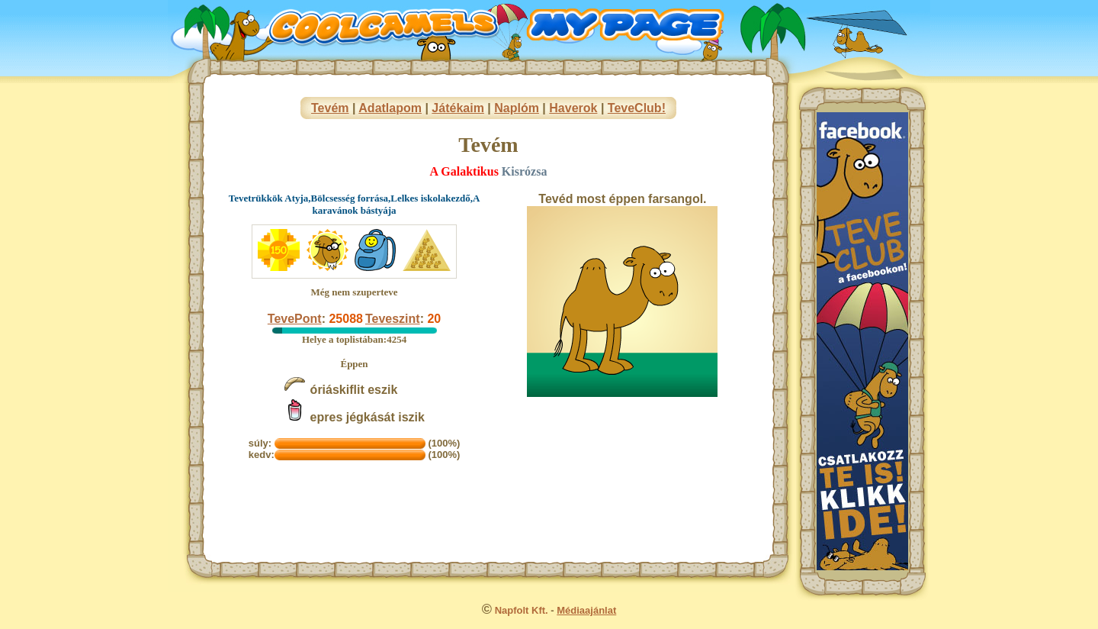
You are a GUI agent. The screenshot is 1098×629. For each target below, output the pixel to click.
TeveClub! (637, 108)
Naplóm (516, 108)
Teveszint (392, 318)
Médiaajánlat (586, 610)
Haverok (573, 108)
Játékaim (458, 108)
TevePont (295, 318)
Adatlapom (390, 108)
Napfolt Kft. (521, 610)
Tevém (330, 108)
